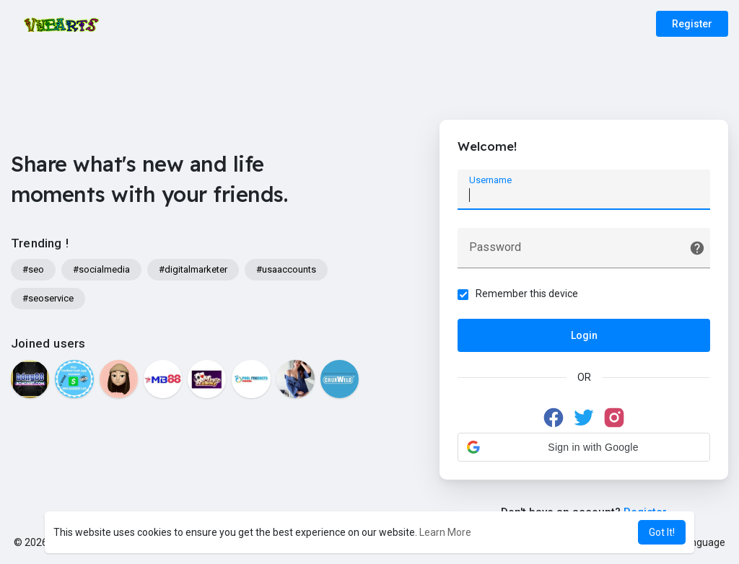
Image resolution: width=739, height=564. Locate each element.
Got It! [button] (662, 532)
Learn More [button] (445, 532)
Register (692, 24)
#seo (33, 269)
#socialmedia (101, 269)
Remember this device (527, 293)
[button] (584, 447)
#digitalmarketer (193, 269)
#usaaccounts (286, 269)
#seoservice (48, 298)
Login (584, 335)
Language (697, 542)
